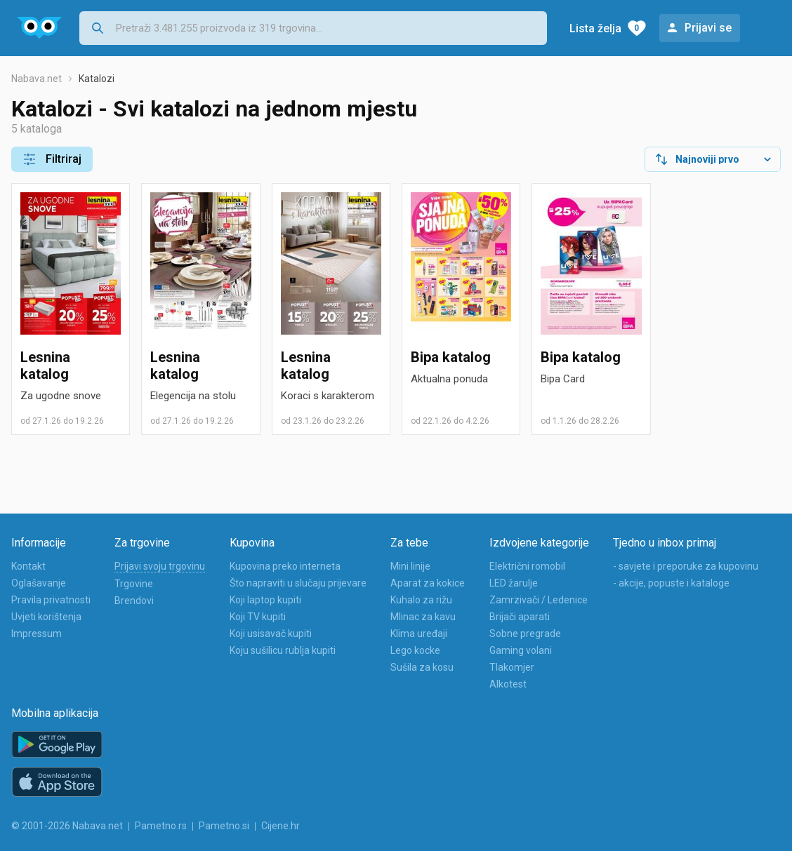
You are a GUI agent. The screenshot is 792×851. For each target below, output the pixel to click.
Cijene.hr (280, 825)
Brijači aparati (519, 616)
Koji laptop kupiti (265, 599)
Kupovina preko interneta (285, 566)
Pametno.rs (161, 825)
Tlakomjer (511, 667)
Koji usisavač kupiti (271, 633)
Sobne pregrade (525, 633)
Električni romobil (527, 566)
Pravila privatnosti (51, 599)
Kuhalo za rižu (421, 599)
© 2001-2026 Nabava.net (67, 825)
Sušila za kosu (422, 667)
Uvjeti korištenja (46, 616)
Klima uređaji (418, 633)
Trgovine (133, 583)
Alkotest (508, 684)
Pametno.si (224, 825)
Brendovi (134, 600)
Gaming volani (520, 650)
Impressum (36, 633)
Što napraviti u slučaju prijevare (298, 583)
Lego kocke (415, 650)
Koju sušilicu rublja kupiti (283, 650)
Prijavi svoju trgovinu (159, 566)
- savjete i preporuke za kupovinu (685, 566)
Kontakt (28, 566)
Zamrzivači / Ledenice (538, 599)
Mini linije (410, 566)
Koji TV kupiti (258, 616)
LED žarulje (513, 583)
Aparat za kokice (427, 583)
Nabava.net (36, 78)
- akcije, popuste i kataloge (671, 583)
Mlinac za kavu (423, 616)
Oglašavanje (38, 583)
